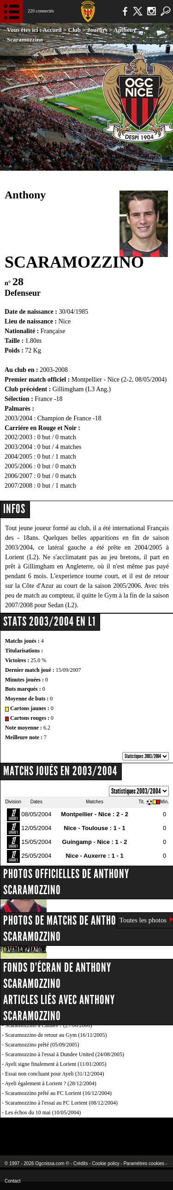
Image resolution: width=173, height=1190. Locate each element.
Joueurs (97, 29)
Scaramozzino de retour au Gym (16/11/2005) (56, 1035)
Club (74, 29)
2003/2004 (18, 446)
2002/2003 (18, 437)
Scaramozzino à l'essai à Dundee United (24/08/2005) (64, 1054)
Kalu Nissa (145, 1131)
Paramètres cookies (144, 1163)
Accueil (52, 29)
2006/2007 (18, 475)
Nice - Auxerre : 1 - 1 (94, 855)
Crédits (80, 1163)
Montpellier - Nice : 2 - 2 (94, 814)
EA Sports (37, 1131)
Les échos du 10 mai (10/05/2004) (43, 1112)
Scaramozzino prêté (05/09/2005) (42, 1044)
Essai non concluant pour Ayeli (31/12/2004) (54, 1073)
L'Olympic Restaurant (86, 1131)
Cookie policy (105, 1163)
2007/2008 (18, 485)
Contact (12, 1181)
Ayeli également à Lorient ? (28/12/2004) (50, 1083)
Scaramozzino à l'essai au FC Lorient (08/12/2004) (61, 1103)
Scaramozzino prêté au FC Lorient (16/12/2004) (58, 1093)
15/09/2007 (68, 670)
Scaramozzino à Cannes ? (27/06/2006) (48, 1025)
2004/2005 (18, 456)
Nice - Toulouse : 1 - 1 (94, 828)
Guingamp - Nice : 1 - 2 (94, 841)
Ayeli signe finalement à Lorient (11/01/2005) (55, 1064)
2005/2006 (18, 466)
